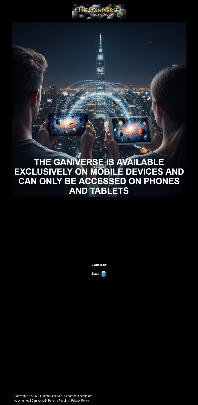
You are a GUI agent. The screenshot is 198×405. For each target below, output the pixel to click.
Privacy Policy (80, 400)
